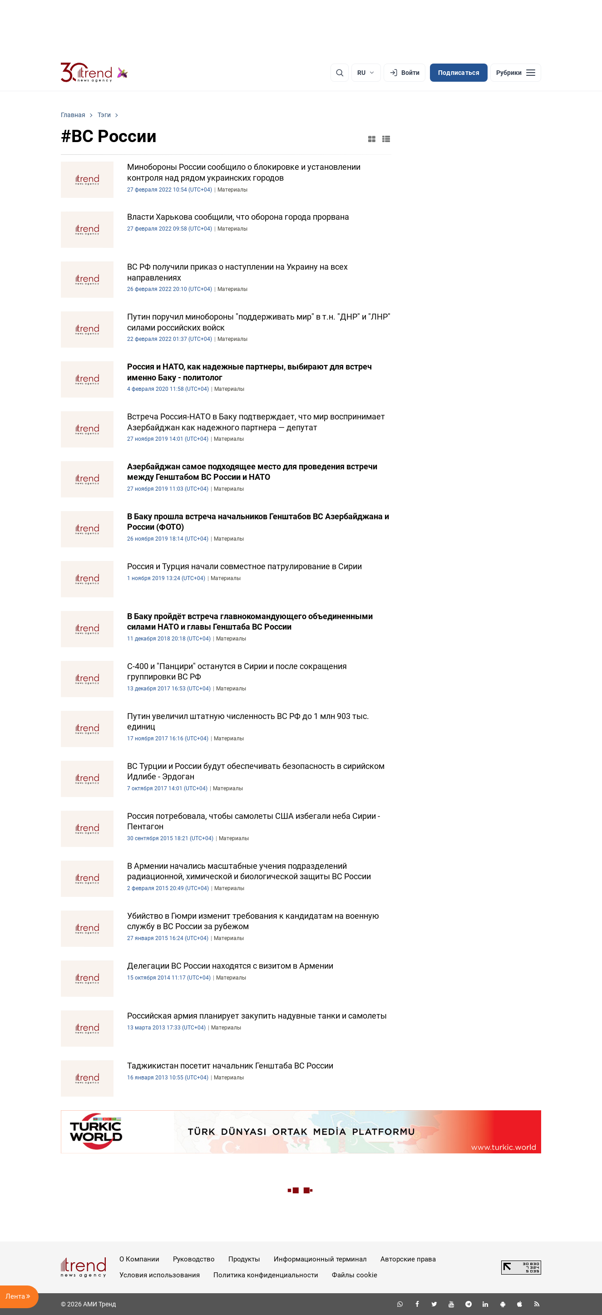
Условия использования (159, 1275)
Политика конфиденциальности (265, 1275)
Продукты (244, 1259)
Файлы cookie (354, 1275)
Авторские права (408, 1259)
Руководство (194, 1259)
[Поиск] (340, 73)
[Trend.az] (94, 73)
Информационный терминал (320, 1259)
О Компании (139, 1259)
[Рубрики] (515, 73)
